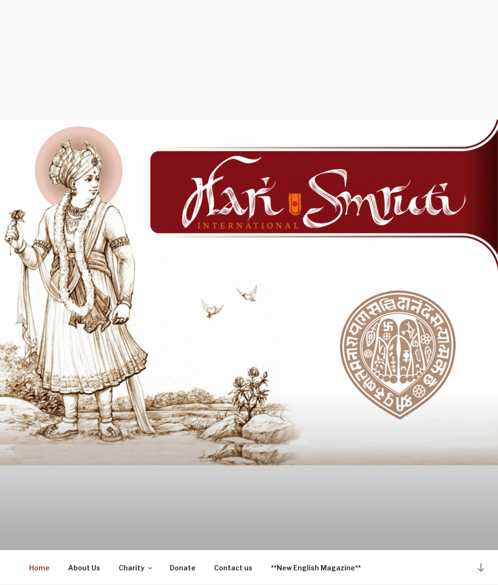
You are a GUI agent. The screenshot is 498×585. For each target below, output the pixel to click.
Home (39, 568)
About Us (84, 568)
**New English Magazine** (316, 568)
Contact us (233, 568)
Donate (183, 568)
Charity (136, 568)
